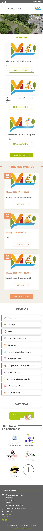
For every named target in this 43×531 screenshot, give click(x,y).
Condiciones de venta (26, 528)
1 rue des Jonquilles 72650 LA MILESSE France (16, 508)
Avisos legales (15, 528)
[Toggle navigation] (3, 8)
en (36, 2)
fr (34, 2)
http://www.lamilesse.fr (7, 517)
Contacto (8, 514)
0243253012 (9, 511)
